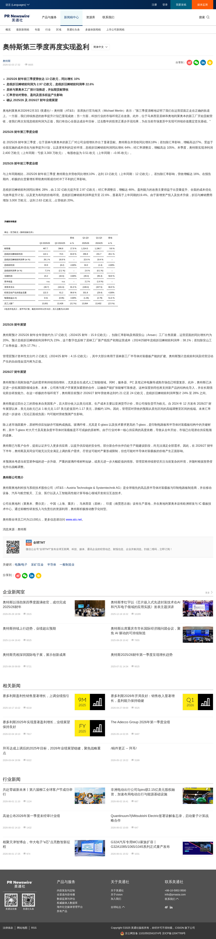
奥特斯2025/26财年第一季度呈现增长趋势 (142, 655)
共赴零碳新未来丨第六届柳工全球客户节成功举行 (38, 792)
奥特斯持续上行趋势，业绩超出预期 (29, 628)
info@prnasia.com (175, 894)
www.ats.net (74, 519)
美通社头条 (73, 29)
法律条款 (8, 927)
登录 (165, 4)
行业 (48, 29)
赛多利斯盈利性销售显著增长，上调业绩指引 (36, 696)
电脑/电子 (21, 564)
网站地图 (22, 927)
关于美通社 (120, 882)
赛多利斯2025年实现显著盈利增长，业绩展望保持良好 (36, 724)
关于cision (117, 894)
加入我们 (116, 898)
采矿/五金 (37, 564)
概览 (8, 29)
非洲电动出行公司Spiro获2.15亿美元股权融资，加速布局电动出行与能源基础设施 (143, 792)
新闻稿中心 (71, 17)
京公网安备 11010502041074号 (140, 933)
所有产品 (62, 911)
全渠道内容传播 (66, 894)
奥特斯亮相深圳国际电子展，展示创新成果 (34, 655)
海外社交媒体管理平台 (70, 906)
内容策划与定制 (66, 890)
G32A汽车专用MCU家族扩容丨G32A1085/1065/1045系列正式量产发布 (140, 844)
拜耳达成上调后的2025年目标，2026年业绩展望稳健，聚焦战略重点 (52, 750)
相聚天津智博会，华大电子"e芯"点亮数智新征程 (36, 844)
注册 (154, 4)
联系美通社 (174, 882)
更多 (209, 592)
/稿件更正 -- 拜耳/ (124, 748)
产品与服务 (49, 17)
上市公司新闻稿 (115, 29)
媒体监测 (202, 4)
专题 (37, 29)
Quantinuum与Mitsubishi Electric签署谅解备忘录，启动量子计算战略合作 (160, 818)
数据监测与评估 (66, 898)
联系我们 (108, 17)
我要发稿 (181, 4)
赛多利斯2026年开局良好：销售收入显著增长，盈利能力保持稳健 (143, 698)
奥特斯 (7, 60)
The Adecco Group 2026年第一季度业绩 (140, 722)
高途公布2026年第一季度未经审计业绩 (31, 816)
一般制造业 (67, 564)
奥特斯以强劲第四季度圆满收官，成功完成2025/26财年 (34, 604)
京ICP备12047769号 (174, 933)
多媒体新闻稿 (93, 29)
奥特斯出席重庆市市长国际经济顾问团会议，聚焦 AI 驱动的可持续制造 (146, 631)
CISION (179, 927)
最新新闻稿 (22, 29)
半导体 (51, 564)
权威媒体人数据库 (67, 902)
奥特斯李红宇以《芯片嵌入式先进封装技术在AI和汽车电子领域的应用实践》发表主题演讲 (145, 604)
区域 (58, 29)
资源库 (90, 17)
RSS (34, 927)
